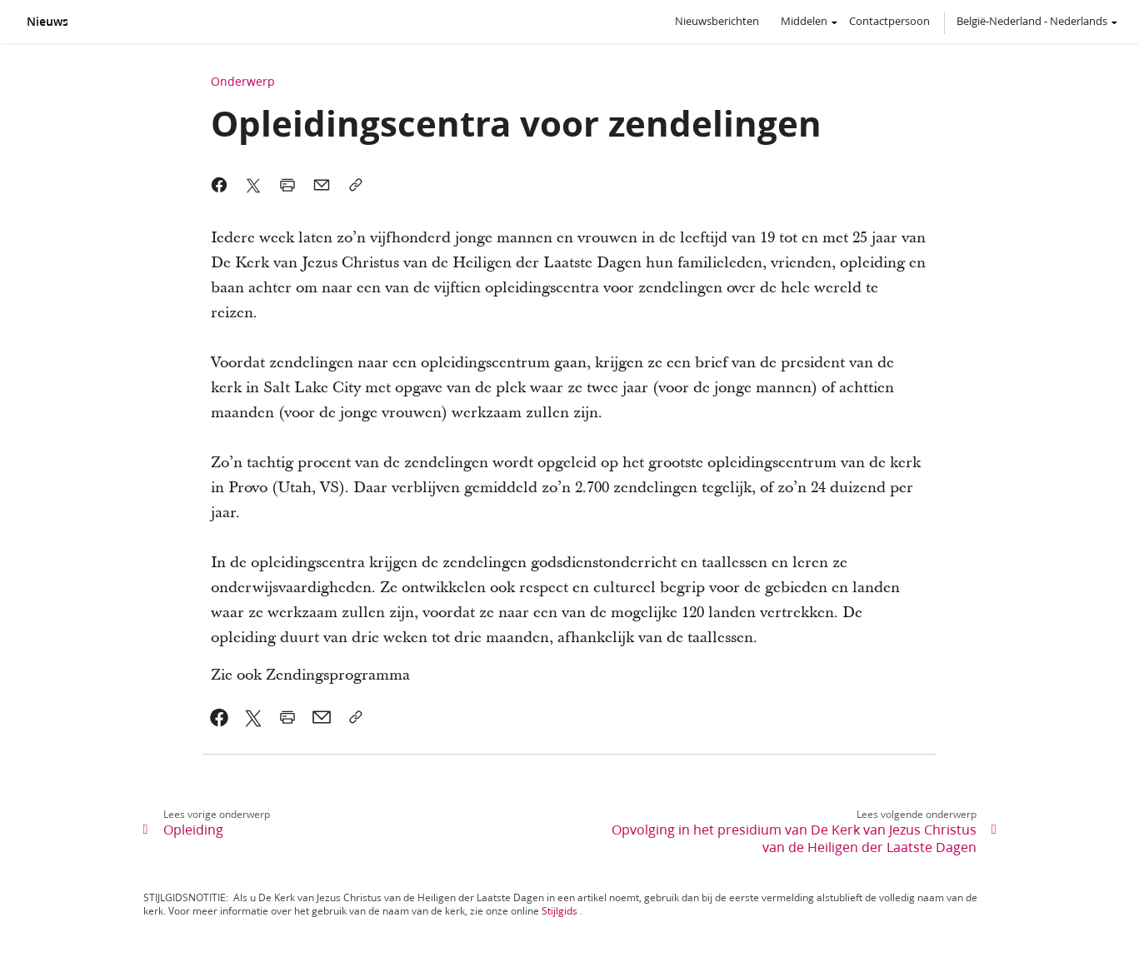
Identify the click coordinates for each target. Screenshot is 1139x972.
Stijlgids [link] (559, 911)
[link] (219, 717)
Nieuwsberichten (717, 20)
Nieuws (47, 21)
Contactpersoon (889, 20)
